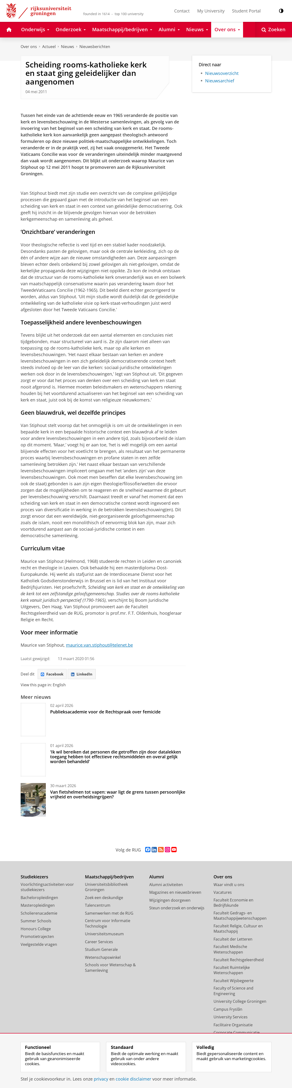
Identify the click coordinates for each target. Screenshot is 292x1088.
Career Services (99, 942)
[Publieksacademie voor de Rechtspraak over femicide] (33, 720)
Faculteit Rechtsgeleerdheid (239, 960)
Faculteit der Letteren (233, 939)
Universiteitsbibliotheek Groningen (106, 887)
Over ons (29, 46)
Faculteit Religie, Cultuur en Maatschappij (238, 929)
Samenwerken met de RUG (109, 913)
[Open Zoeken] (273, 29)
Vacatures (223, 893)
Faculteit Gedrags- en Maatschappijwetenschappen (240, 916)
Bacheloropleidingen (39, 898)
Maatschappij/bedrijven (109, 877)
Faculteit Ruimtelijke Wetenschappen (232, 970)
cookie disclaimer (133, 1079)
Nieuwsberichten (94, 46)
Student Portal (246, 11)
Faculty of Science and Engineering (233, 991)
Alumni (156, 877)
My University (211, 11)
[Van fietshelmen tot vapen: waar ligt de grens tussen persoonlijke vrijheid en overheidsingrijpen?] (33, 800)
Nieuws (67, 46)
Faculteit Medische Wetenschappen (230, 950)
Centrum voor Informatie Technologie (107, 924)
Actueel (49, 46)
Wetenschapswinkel (103, 957)
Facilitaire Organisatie (233, 1025)
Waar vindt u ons (229, 885)
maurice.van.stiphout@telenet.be (99, 645)
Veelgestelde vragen (39, 945)
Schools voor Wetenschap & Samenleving (110, 968)
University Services (231, 1017)
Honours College (36, 929)
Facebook (53, 674)
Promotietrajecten (37, 937)
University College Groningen (240, 1002)
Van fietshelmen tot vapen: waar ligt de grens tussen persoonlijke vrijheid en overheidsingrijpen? (117, 795)
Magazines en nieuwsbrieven (175, 893)
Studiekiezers (34, 877)
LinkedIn (84, 674)
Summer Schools (36, 921)
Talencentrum (97, 906)
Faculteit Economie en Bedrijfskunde (233, 903)
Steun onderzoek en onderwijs (176, 908)
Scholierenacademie (39, 913)
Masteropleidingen (38, 906)
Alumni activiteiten (166, 885)
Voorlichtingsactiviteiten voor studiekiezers (47, 887)
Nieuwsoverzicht (221, 73)
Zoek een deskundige (104, 898)
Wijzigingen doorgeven (170, 900)
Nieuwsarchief (219, 81)
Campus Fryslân (228, 1009)
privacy (101, 1079)
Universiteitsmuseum (104, 934)
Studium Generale (101, 950)
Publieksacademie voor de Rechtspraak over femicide (105, 712)
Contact (182, 11)
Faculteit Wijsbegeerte (234, 981)
